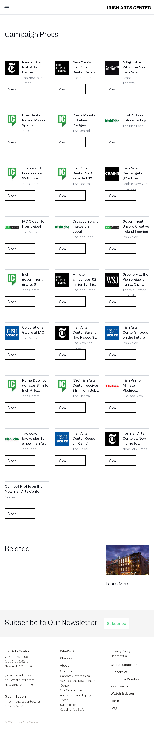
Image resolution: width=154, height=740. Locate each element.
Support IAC (119, 672)
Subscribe (116, 624)
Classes (66, 658)
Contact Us (119, 656)
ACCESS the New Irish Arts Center (78, 683)
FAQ (114, 708)
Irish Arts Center (17, 651)
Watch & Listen (122, 693)
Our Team (67, 671)
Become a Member (125, 679)
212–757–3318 (15, 706)
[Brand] (129, 7)
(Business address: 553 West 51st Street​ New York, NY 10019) (19, 680)
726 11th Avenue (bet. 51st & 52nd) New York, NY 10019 (18, 661)
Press (64, 700)
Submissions (69, 704)
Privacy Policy (120, 651)
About (64, 665)
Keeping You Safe (72, 709)
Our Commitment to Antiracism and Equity (75, 693)
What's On (68, 651)
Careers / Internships (75, 676)
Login (115, 700)
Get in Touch (15, 696)
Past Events (120, 686)
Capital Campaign (124, 664)
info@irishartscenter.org (22, 701)
